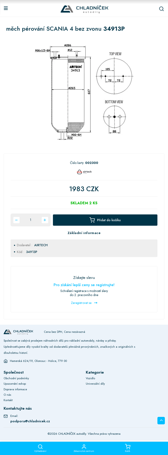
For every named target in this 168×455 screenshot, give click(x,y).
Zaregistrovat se (84, 303)
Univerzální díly (95, 384)
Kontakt (8, 400)
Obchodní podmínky (16, 378)
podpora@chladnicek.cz (30, 421)
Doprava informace (15, 389)
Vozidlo (90, 378)
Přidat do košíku (105, 220)
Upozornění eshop (15, 384)
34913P (31, 252)
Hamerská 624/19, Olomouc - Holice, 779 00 (38, 361)
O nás (7, 395)
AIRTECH (41, 245)
